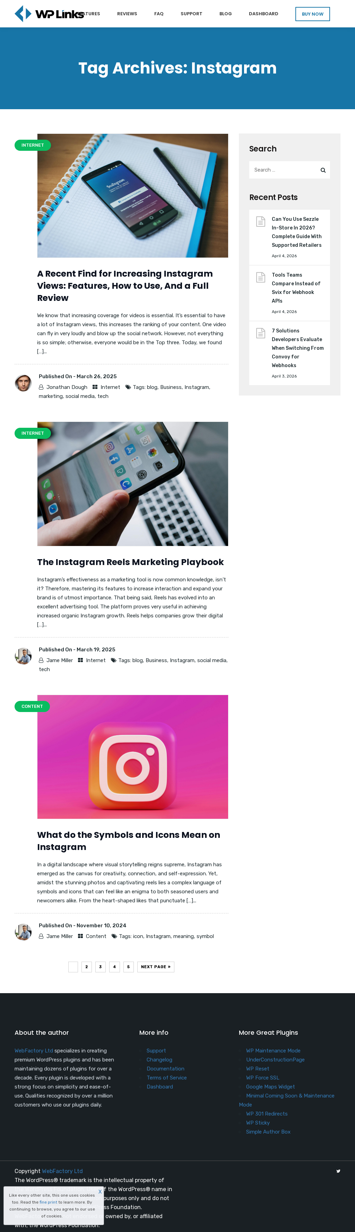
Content (96, 936)
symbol (205, 936)
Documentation (165, 1069)
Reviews (127, 13)
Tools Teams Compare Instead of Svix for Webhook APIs (296, 288)
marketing (51, 396)
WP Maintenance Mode (273, 1051)
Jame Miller (59, 660)
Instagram (196, 387)
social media (80, 396)
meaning (183, 936)
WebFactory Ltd (34, 1051)
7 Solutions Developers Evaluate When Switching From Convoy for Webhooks (298, 348)
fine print (48, 1202)
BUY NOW (312, 14)
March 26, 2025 (97, 376)
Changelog (159, 1060)
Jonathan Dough (66, 387)
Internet (110, 387)
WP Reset (257, 1069)
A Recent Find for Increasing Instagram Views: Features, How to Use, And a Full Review (125, 286)
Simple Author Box (268, 1132)
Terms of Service (167, 1078)
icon (138, 936)
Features (88, 13)
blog (152, 387)
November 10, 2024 (102, 925)
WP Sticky (258, 1123)
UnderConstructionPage (275, 1060)
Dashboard (263, 13)
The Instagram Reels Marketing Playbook (130, 562)
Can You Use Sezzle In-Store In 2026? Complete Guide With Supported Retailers (297, 232)
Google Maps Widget (270, 1087)
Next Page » (156, 967)
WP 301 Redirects (267, 1114)
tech (103, 396)
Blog (225, 13)
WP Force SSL (262, 1078)
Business (171, 387)
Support (191, 13)
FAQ (159, 13)
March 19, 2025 (96, 650)
